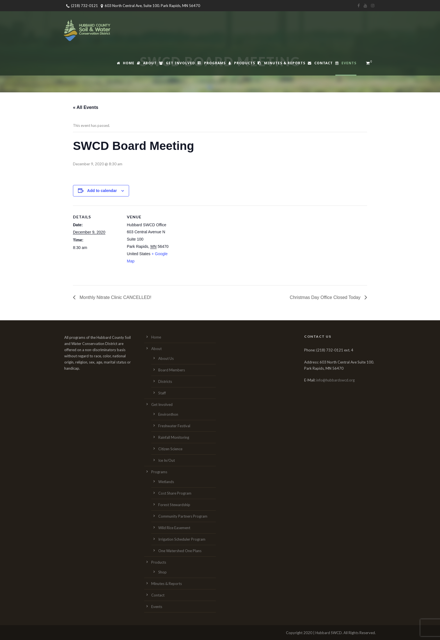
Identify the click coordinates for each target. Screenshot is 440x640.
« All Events (85, 107)
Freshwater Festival (174, 426)
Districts (165, 381)
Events (345, 63)
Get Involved (177, 63)
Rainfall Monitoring (173, 437)
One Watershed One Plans (179, 550)
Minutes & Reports (281, 63)
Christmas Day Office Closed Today (326, 297)
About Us (166, 358)
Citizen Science (170, 449)
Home (125, 63)
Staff (162, 393)
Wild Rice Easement (174, 527)
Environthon (168, 414)
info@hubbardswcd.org (335, 380)
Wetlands (166, 481)
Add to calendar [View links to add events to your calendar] (102, 190)
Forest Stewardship (174, 504)
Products (241, 63)
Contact (320, 63)
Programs (212, 63)
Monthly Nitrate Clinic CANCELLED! (115, 297)
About (147, 63)
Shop (162, 572)
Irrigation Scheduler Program (181, 539)
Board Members (171, 370)
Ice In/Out (166, 460)
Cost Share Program (174, 493)
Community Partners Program (182, 516)
